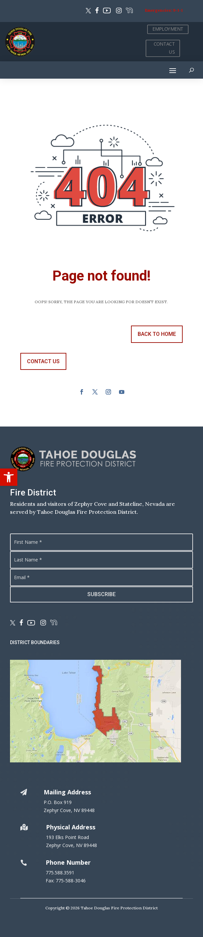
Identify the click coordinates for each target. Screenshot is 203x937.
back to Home (157, 334)
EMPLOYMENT (167, 29)
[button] (8, 477)
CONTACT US (164, 48)
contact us (43, 361)
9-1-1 (178, 10)
